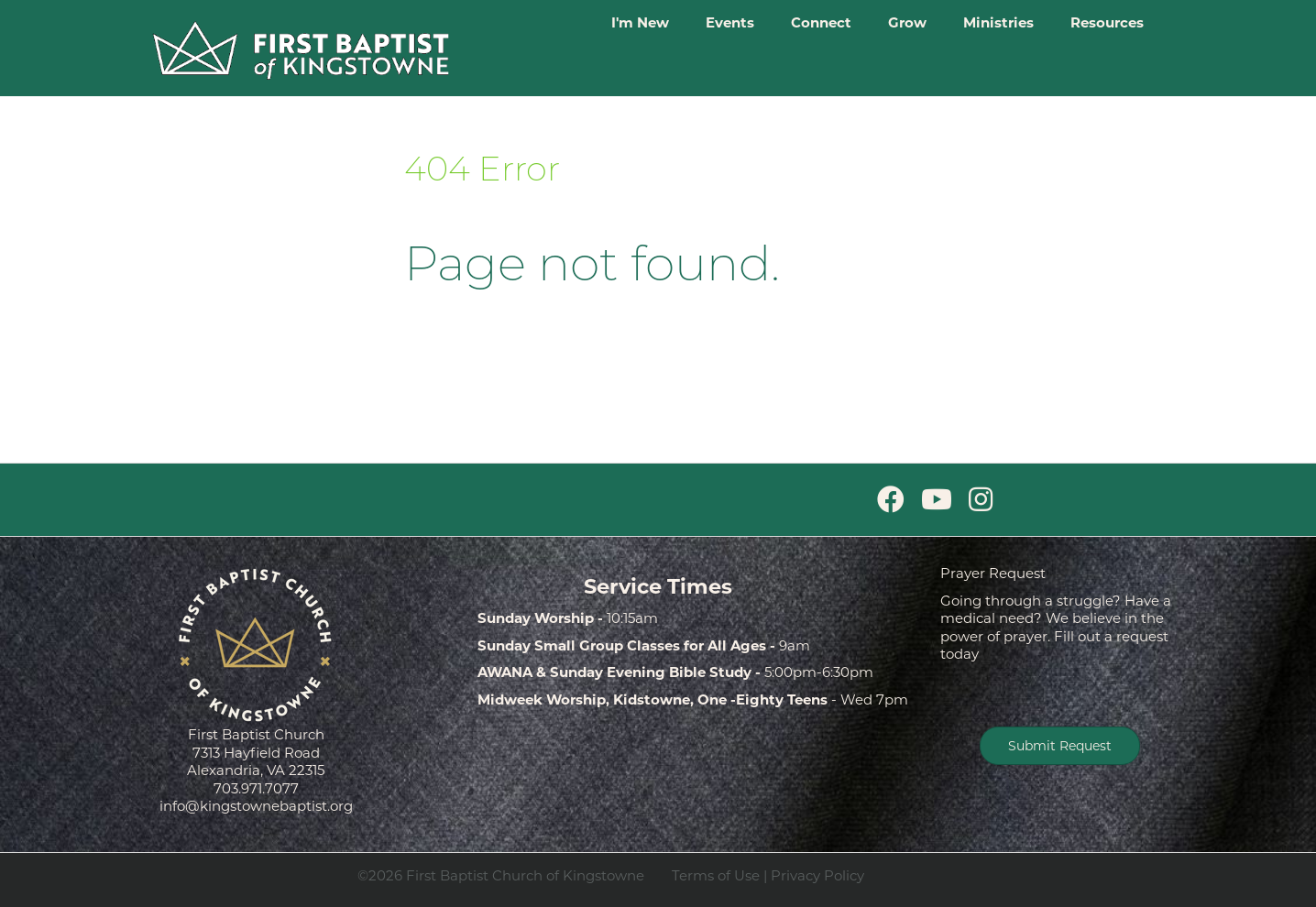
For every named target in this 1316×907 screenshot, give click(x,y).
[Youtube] (936, 500)
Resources (1107, 22)
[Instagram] (980, 500)
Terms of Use (716, 875)
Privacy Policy (817, 875)
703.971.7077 (256, 788)
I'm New (640, 22)
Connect (821, 22)
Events (730, 22)
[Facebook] (891, 500)
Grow (907, 22)
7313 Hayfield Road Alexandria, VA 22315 (255, 762)
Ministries (998, 22)
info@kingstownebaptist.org (256, 805)
